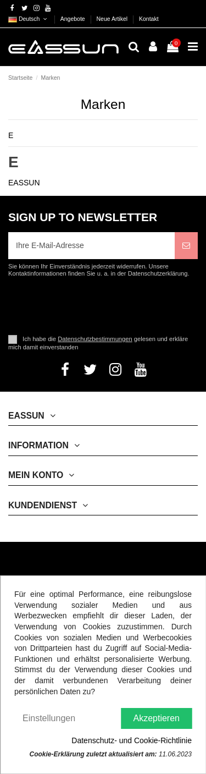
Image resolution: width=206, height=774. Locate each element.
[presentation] (99, 305)
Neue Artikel (113, 18)
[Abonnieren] (186, 245)
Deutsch (28, 18)
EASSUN (24, 182)
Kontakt (149, 18)
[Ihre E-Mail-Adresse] (91, 245)
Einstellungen (49, 718)
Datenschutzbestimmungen (95, 339)
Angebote (73, 18)
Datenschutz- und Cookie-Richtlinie (131, 740)
